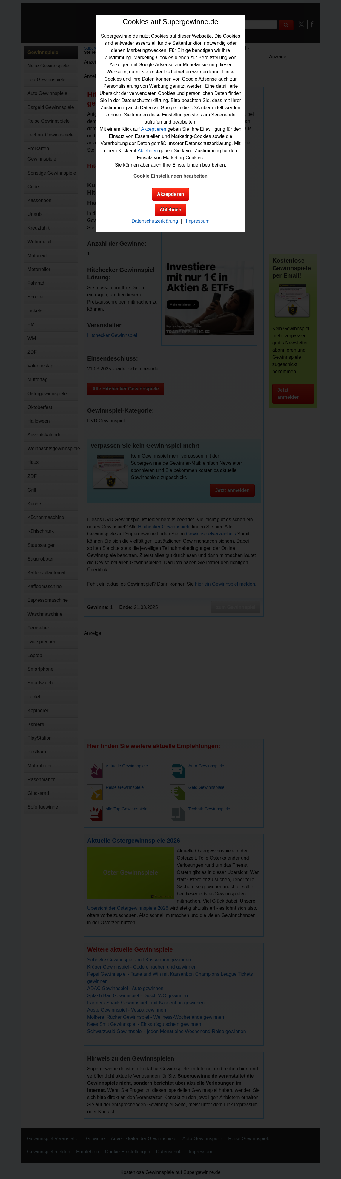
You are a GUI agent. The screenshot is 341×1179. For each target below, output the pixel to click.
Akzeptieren (153, 129)
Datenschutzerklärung (154, 221)
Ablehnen (148, 150)
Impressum (197, 221)
